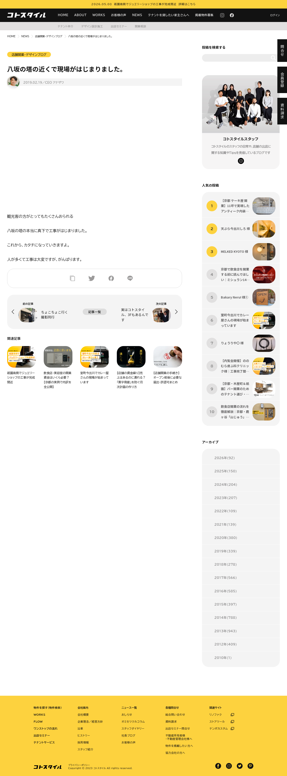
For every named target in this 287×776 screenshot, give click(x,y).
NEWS (137, 15)
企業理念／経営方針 (90, 721)
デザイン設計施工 (92, 26)
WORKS (98, 15)
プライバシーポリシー (79, 765)
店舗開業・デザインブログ (48, 36)
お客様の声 (118, 15)
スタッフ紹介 (85, 749)
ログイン (275, 15)
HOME (63, 15)
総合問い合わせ (175, 714)
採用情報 (83, 742)
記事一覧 (94, 312)
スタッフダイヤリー (133, 728)
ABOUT (80, 15)
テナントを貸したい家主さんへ (168, 15)
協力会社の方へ (175, 752)
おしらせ (127, 714)
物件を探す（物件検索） (48, 707)
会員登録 (282, 80)
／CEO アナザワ (53, 82)
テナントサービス (44, 742)
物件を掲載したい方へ (179, 745)
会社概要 (83, 714)
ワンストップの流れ (46, 728)
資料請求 (171, 721)
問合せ (282, 51)
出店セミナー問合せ (177, 728)
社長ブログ (128, 735)
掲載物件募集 (204, 15)
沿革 (80, 728)
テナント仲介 (65, 26)
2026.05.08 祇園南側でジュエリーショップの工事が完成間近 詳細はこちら (143, 4)
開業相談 (140, 26)
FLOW (38, 721)
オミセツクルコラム (133, 721)
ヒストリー (84, 735)
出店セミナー (119, 26)
